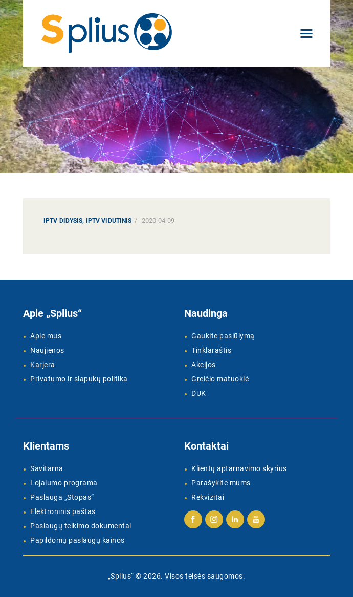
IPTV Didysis (62, 220)
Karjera (42, 364)
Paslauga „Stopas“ (62, 497)
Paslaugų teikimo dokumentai (80, 526)
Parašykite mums (221, 483)
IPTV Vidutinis (109, 220)
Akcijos (203, 364)
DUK (198, 393)
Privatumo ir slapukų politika (79, 379)
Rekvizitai (207, 497)
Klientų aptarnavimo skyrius (239, 468)
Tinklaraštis (211, 350)
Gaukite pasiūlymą (223, 336)
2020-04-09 (158, 220)
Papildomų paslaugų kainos (77, 540)
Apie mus (45, 336)
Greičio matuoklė (220, 379)
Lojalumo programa (64, 483)
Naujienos (47, 350)
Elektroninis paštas (63, 511)
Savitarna (46, 468)
